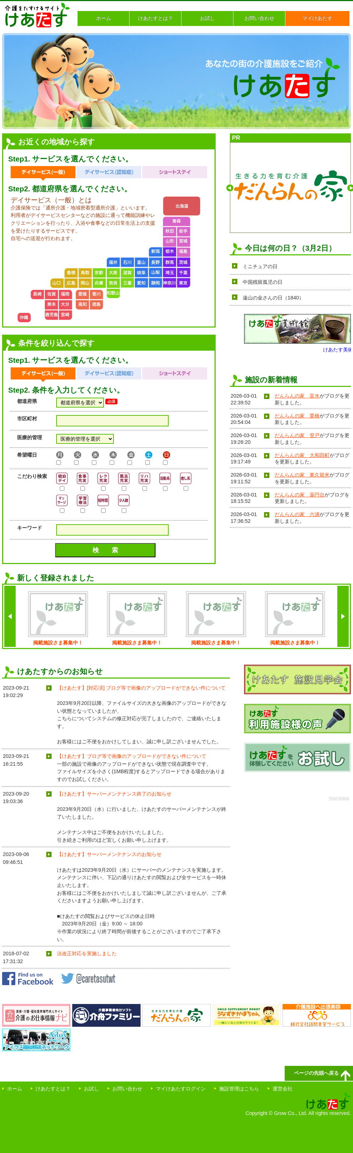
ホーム (103, 18)
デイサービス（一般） (43, 173)
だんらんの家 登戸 (297, 435)
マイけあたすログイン (181, 1088)
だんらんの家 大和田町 (302, 455)
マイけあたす (317, 18)
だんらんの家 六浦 (297, 514)
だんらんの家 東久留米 (302, 475)
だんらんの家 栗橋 (297, 416)
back (10, 616)
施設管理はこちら (239, 1088)
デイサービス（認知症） (109, 173)
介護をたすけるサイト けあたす (37, 14)
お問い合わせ (259, 18)
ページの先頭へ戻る (316, 1073)
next (343, 616)
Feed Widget (339, 798)
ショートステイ (174, 173)
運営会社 (283, 1088)
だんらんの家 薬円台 (300, 495)
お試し (207, 18)
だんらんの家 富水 (297, 396)
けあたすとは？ (155, 18)
